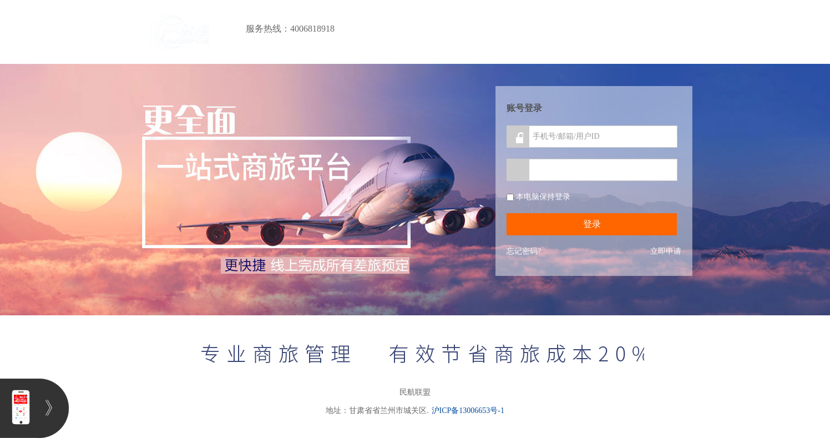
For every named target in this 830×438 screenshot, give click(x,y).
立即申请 (665, 251)
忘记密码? (524, 251)
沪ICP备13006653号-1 (468, 410)
